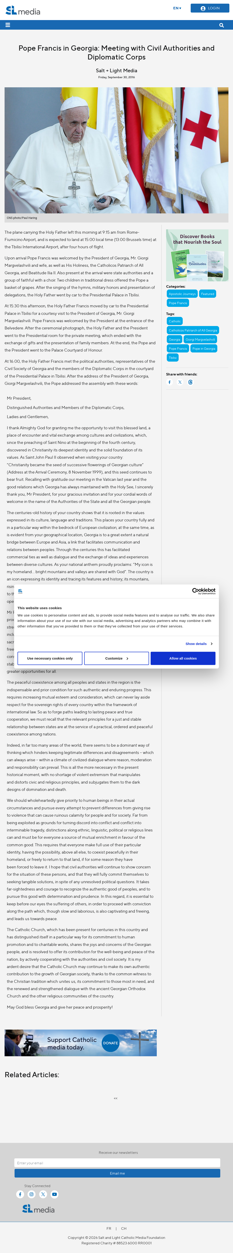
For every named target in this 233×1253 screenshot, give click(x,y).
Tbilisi (173, 357)
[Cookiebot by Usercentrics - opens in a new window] (195, 591)
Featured (207, 294)
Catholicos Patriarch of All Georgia (193, 330)
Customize (116, 658)
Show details (196, 644)
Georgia (174, 339)
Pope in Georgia (203, 348)
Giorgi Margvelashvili (200, 339)
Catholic (175, 321)
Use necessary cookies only (50, 658)
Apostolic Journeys (182, 294)
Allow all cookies (183, 658)
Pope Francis (178, 303)
